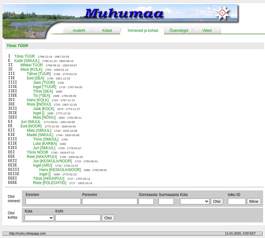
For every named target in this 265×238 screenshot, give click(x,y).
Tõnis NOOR (37, 152)
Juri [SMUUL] (44, 148)
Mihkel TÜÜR (32, 65)
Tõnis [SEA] (43, 91)
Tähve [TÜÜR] (39, 74)
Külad (107, 30)
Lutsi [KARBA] (45, 143)
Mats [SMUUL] (39, 130)
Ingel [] (38, 113)
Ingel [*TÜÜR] (44, 87)
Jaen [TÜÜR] (44, 82)
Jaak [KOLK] (43, 109)
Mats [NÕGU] (44, 117)
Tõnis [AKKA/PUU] (48, 178)
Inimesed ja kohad (143, 30)
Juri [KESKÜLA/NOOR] (52, 161)
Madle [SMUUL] (40, 135)
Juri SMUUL (31, 122)
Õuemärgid (178, 30)
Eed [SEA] (35, 78)
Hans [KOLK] (38, 100)
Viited (207, 30)
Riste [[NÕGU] (39, 104)
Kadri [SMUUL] (26, 61)
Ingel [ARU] (42, 165)
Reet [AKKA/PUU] (42, 157)
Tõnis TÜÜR (17, 46)
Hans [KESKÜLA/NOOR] (60, 170)
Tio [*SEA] (41, 95)
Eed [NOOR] (31, 126)
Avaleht (79, 30)
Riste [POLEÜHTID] (49, 183)
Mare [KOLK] (31, 69)
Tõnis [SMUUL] (45, 139)
